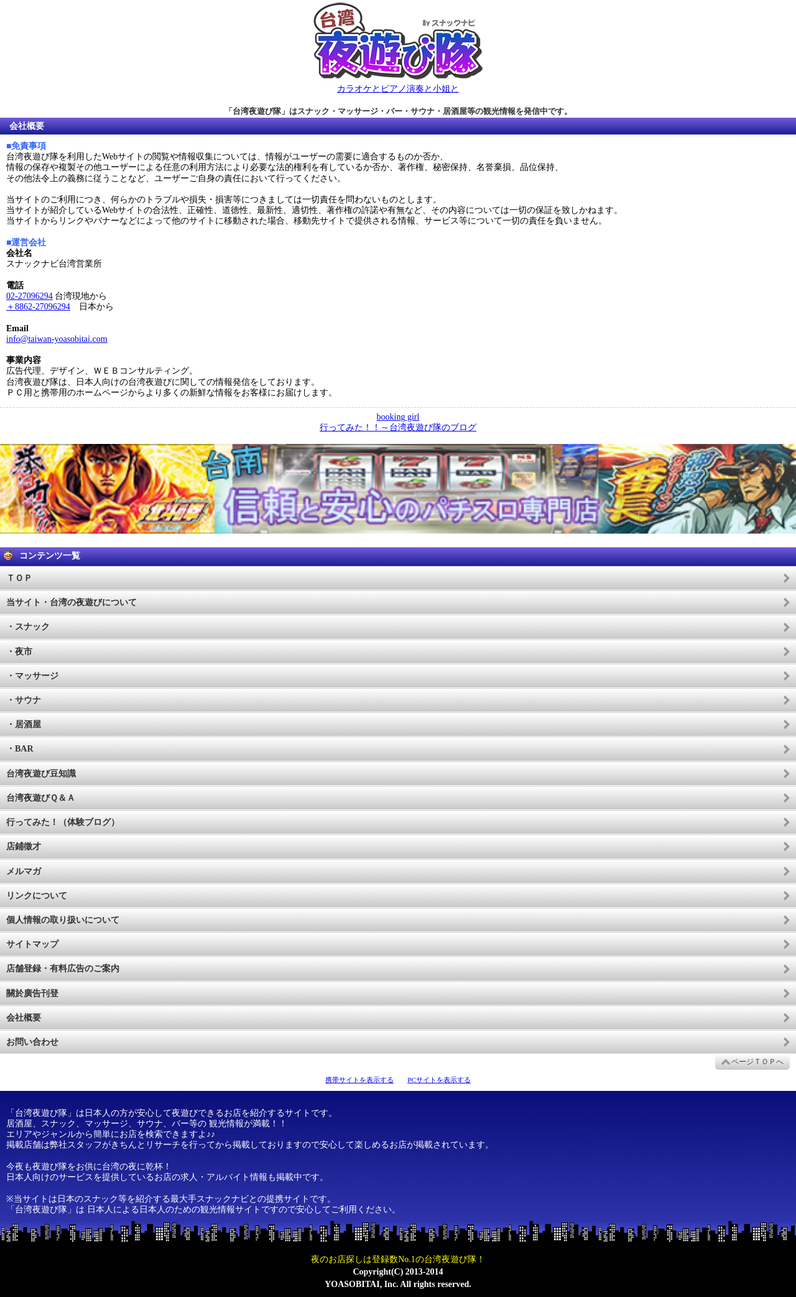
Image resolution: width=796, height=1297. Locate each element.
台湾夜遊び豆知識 (41, 773)
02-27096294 (29, 296)
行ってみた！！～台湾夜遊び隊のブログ (398, 427)
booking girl (398, 417)
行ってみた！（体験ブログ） (62, 822)
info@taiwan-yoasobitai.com (57, 339)
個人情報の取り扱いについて (62, 920)
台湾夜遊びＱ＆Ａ (40, 798)
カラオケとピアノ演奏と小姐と (398, 88)
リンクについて (36, 895)
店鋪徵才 (23, 846)
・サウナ (23, 700)
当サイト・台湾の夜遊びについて (71, 602)
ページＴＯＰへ (757, 1061)
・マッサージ (32, 676)
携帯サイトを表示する (359, 1079)
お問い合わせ (32, 1042)
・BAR (20, 748)
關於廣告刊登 (32, 993)
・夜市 (19, 651)
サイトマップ (32, 944)
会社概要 (23, 1017)
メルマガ (23, 871)
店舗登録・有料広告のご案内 (62, 968)
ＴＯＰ (19, 578)
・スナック (28, 626)
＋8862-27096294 (38, 306)
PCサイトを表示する (439, 1079)
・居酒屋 (23, 724)
